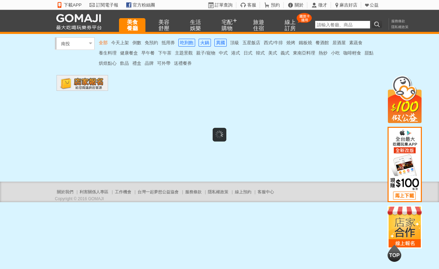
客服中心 (266, 191)
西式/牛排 (273, 42)
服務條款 (398, 21)
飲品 (124, 63)
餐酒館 (322, 42)
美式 (272, 53)
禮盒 (136, 63)
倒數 (136, 42)
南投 (65, 43)
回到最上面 (394, 253)
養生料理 (108, 53)
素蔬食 (356, 42)
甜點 (369, 53)
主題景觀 (184, 53)
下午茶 (164, 53)
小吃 (335, 53)
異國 (220, 42)
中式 (223, 53)
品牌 (149, 63)
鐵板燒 (305, 42)
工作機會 (123, 191)
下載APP (73, 5)
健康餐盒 (129, 53)
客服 (251, 5)
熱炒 (323, 53)
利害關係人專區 (94, 191)
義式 (285, 53)
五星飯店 (251, 42)
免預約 (151, 42)
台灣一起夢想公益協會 (158, 191)
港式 (235, 53)
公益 (374, 5)
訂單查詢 (224, 5)
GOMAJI (80, 21)
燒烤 (290, 42)
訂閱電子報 (107, 5)
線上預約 (243, 191)
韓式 (260, 53)
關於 (299, 5)
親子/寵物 (205, 53)
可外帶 (163, 63)
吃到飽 (186, 42)
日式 (248, 53)
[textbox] (342, 24)
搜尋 (378, 24)
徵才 (322, 5)
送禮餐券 (183, 63)
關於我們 (65, 191)
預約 (275, 5)
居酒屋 (339, 42)
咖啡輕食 (352, 53)
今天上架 (120, 42)
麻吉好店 (348, 5)
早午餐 (148, 53)
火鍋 (204, 42)
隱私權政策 (399, 27)
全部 (103, 42)
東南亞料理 (304, 53)
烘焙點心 (108, 63)
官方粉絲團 (144, 5)
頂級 (234, 42)
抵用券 (168, 42)
